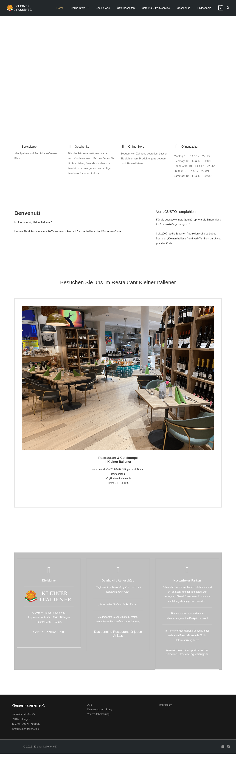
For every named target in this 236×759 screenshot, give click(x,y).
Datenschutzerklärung (98, 715)
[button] (89, 8)
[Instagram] (228, 752)
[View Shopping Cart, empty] (220, 7)
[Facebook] (222, 752)
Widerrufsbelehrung (97, 720)
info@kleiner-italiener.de (26, 734)
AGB (88, 710)
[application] (97, 8)
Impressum (166, 710)
